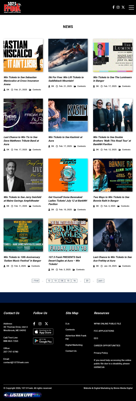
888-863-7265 (10, 341)
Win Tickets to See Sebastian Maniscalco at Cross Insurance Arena (21, 81)
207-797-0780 (10, 351)
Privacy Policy (101, 353)
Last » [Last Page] (101, 280)
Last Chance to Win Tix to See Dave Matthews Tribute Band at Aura (21, 141)
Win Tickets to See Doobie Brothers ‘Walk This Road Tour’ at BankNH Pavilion (112, 141)
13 (55, 280)
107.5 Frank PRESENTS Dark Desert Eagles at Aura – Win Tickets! (64, 261)
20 (87, 280)
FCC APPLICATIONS (104, 331)
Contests (35, 90)
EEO (96, 338)
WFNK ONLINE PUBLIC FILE (107, 323)
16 (74, 280)
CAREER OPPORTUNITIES (107, 345)
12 (49, 280)
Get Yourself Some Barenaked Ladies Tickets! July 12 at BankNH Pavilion (67, 201)
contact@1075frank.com (16, 362)
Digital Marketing (74, 345)
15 (68, 280)
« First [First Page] (35, 280)
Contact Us (71, 351)
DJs (67, 323)
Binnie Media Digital (123, 388)
